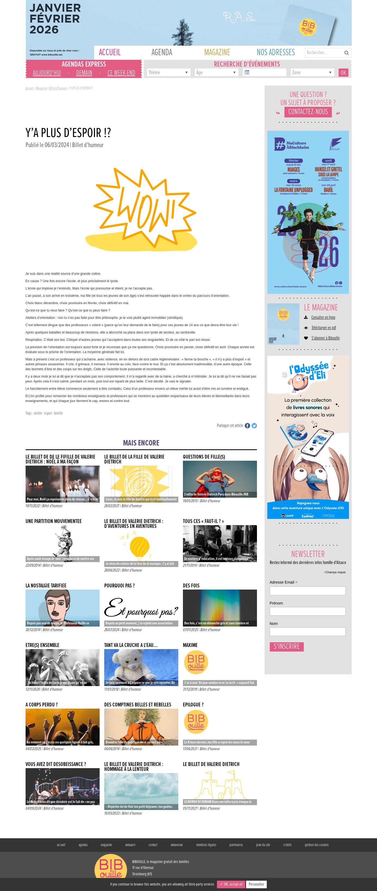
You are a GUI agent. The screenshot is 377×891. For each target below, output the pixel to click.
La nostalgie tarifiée (46, 586)
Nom (274, 623)
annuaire (130, 845)
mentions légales (206, 845)
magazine (106, 845)
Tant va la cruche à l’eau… (131, 645)
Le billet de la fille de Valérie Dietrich (134, 459)
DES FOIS (191, 586)
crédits (287, 845)
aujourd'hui (47, 73)
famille (58, 413)
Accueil (29, 88)
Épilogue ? (193, 705)
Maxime (190, 645)
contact (153, 845)
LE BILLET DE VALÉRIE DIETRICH (211, 764)
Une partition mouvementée (54, 521)
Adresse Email (284, 583)
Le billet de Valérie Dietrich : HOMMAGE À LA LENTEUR (133, 767)
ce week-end (121, 73)
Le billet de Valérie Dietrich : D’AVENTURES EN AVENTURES (133, 524)
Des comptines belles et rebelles (137, 705)
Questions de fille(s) (204, 457)
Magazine (41, 88)
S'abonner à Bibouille (326, 338)
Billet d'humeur (58, 88)
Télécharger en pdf (324, 328)
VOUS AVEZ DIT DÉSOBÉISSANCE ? (56, 764)
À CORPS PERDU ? (42, 705)
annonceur (177, 845)
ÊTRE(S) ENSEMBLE (42, 645)
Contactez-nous (308, 112)
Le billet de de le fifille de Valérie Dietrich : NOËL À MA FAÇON (60, 459)
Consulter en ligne (323, 318)
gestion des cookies (317, 845)
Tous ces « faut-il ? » (203, 521)
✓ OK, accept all (231, 884)
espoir (48, 413)
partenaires (236, 845)
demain (84, 73)
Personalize (256, 884)
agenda (83, 845)
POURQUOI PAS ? (119, 586)
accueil (61, 845)
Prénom (276, 603)
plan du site (263, 845)
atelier (38, 413)
